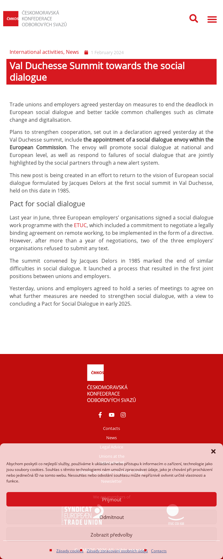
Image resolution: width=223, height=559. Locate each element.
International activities (36, 51)
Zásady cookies (70, 551)
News (72, 51)
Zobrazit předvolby (111, 534)
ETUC (80, 225)
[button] (213, 451)
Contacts (159, 551)
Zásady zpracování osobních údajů (117, 551)
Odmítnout (112, 517)
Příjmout (111, 499)
